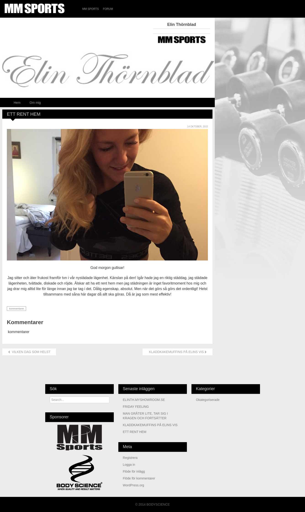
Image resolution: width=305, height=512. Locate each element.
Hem (17, 102)
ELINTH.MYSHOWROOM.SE (144, 400)
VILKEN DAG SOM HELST (29, 352)
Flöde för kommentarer (139, 478)
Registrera (130, 458)
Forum (108, 9)
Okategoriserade (208, 400)
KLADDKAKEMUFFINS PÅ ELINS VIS (177, 352)
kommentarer (16, 308)
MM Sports (90, 9)
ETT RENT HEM (134, 432)
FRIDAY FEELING (136, 406)
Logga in (129, 464)
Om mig (35, 102)
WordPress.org (133, 485)
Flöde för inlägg (134, 471)
